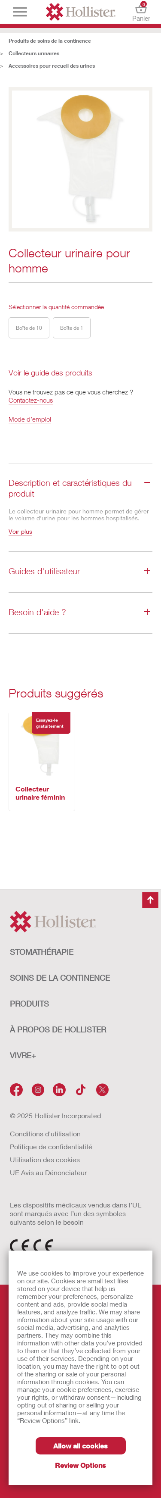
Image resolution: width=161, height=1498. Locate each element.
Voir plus (20, 531)
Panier (141, 12)
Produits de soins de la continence (50, 41)
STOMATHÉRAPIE (41, 952)
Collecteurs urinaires (34, 53)
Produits (29, 1003)
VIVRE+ (23, 1055)
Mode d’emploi (30, 419)
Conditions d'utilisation (45, 1133)
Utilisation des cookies (45, 1159)
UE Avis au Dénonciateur (48, 1172)
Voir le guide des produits (50, 373)
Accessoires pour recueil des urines (52, 66)
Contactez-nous (31, 400)
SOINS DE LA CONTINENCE (60, 977)
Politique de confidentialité (51, 1146)
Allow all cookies (80, 1446)
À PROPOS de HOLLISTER (58, 1029)
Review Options (80, 1465)
